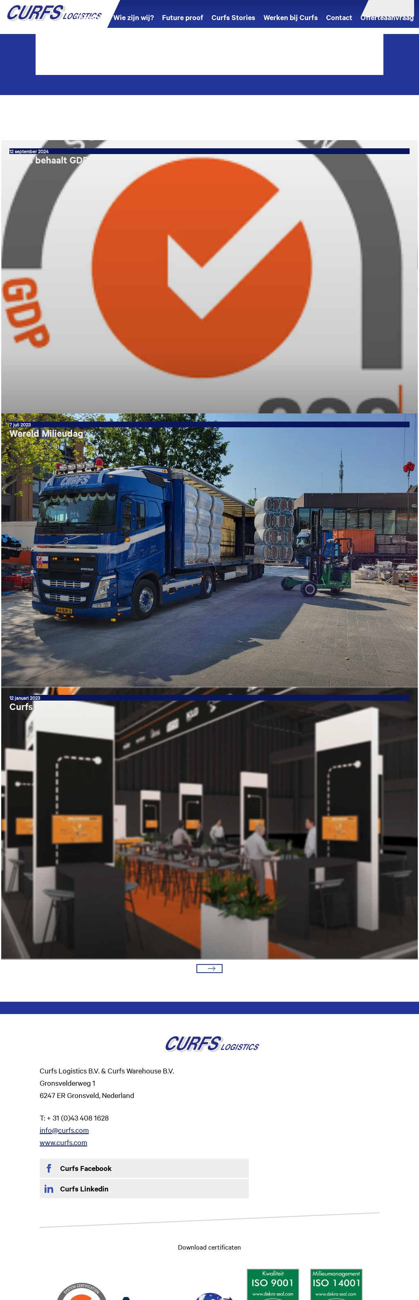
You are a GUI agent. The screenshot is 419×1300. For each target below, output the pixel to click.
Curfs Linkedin (254, 1051)
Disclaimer (100, 1232)
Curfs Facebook (86, 1051)
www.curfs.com (233, 1024)
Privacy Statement (146, 1232)
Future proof (182, 24)
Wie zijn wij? (133, 24)
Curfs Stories (233, 24)
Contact (338, 24)
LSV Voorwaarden (335, 1232)
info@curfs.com (234, 1011)
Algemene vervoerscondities (216, 1232)
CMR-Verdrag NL (281, 1232)
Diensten (89, 24)
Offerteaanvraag (386, 24)
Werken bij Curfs (290, 24)
